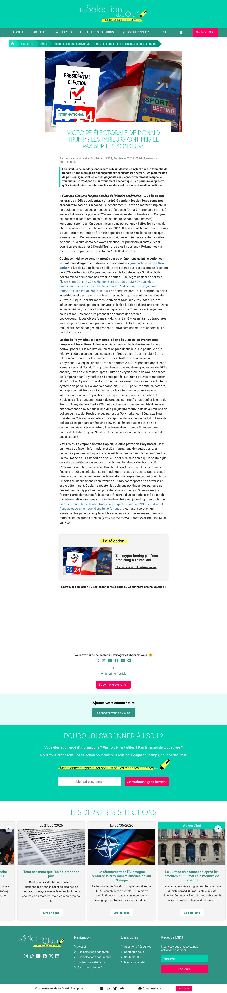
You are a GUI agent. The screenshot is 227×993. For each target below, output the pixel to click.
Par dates (39, 32)
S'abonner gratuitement (113, 684)
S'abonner (183, 988)
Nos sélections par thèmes (92, 957)
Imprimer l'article (113, 673)
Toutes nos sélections (89, 962)
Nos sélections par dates (91, 951)
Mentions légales (133, 962)
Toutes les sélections (97, 32)
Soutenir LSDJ (205, 32)
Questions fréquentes (136, 946)
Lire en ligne (192, 913)
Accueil (18, 32)
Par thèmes (63, 32)
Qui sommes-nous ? (136, 32)
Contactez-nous (132, 951)
